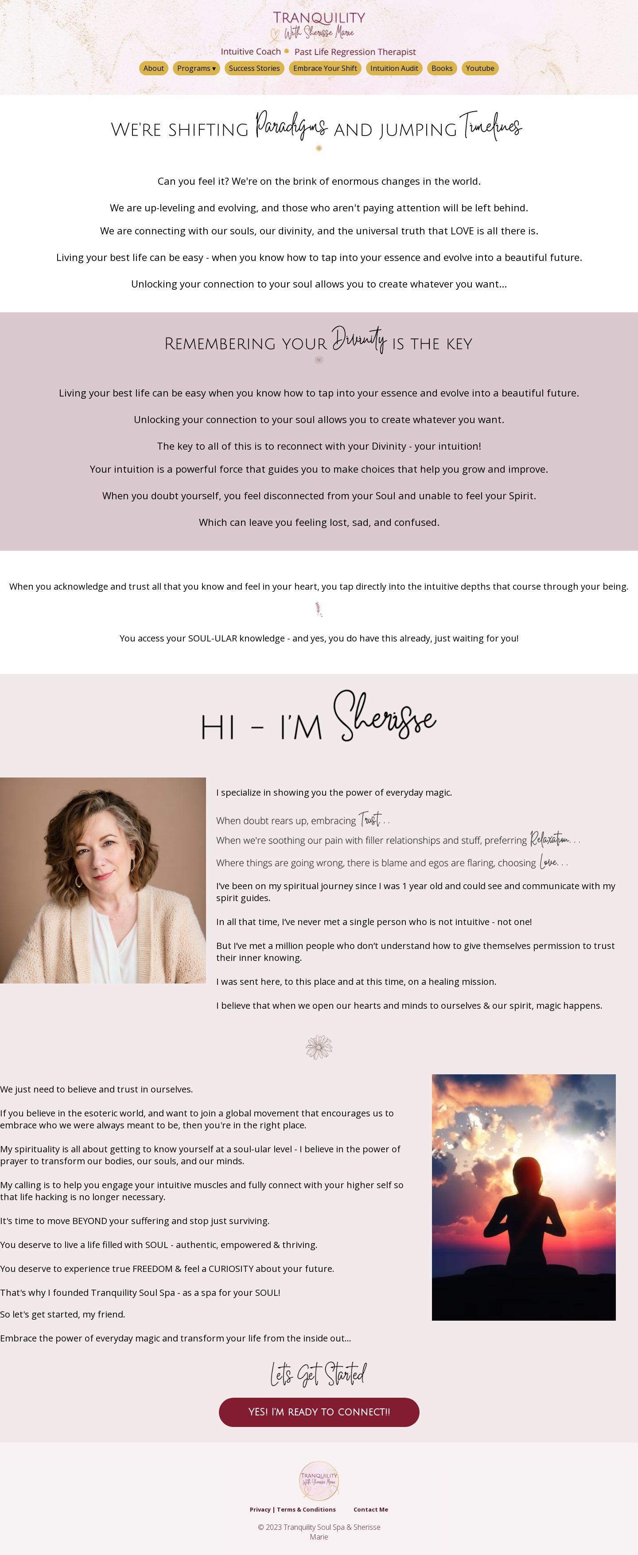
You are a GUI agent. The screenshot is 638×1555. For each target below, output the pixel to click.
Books (442, 68)
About (154, 68)
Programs (196, 68)
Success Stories (254, 68)
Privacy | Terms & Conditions (293, 1509)
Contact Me (371, 1509)
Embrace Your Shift (325, 68)
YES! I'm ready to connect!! (319, 1412)
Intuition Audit (394, 68)
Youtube (480, 68)
